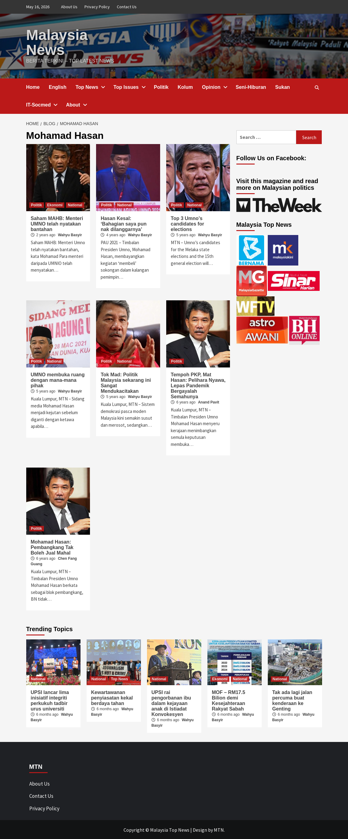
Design (200, 829)
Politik (161, 86)
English (57, 86)
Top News (90, 86)
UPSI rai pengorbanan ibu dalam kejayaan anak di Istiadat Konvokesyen (171, 702)
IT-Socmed (41, 104)
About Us (69, 6)
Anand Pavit (208, 402)
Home (33, 86)
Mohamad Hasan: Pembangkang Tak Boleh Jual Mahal (52, 547)
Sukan (282, 86)
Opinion (214, 86)
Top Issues (129, 86)
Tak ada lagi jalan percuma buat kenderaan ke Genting (292, 700)
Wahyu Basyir (70, 234)
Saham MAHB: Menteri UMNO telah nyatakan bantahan (57, 223)
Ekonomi (55, 204)
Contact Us (127, 6)
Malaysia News (56, 42)
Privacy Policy (97, 6)
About (76, 104)
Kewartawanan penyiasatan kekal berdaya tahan (112, 697)
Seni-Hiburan (251, 86)
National (75, 204)
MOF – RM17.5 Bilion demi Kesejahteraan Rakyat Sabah (228, 700)
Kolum (185, 86)
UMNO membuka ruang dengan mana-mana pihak (58, 379)
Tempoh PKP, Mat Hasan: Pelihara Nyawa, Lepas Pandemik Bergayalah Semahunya (198, 385)
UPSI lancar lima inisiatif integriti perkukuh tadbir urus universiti (50, 700)
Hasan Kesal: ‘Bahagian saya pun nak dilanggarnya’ (123, 223)
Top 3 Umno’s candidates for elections (187, 223)
